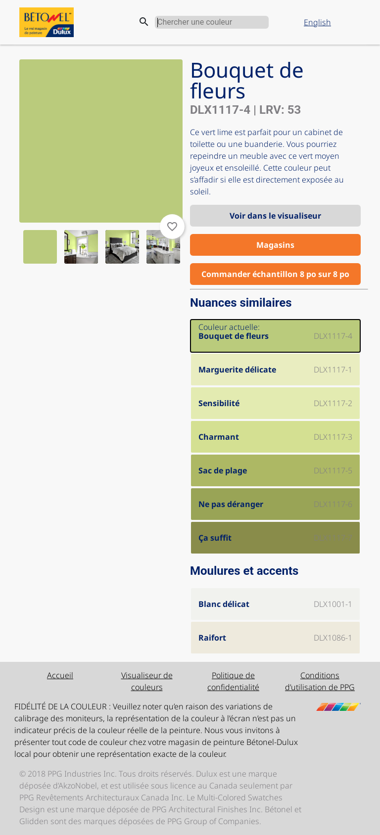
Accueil (60, 675)
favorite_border (172, 226)
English (317, 22)
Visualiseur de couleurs (147, 681)
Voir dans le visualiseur (275, 215)
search (144, 22)
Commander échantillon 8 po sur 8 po (275, 274)
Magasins (275, 244)
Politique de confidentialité (233, 681)
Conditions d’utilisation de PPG (320, 681)
